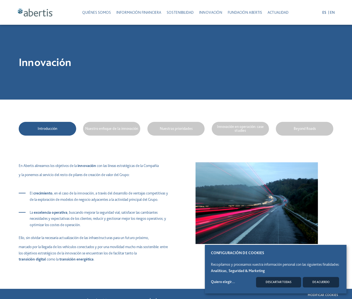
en (331, 12)
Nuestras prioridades (176, 128)
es (323, 12)
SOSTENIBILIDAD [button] (180, 12)
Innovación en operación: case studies (240, 128)
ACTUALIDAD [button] (278, 12)
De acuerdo (320, 282)
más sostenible (147, 247)
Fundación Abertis (245, 12)
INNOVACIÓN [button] (210, 12)
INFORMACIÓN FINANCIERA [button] (138, 12)
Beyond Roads (305, 128)
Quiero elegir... (223, 281)
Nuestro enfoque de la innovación (111, 128)
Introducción (47, 128)
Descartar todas (279, 282)
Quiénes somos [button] (96, 12)
